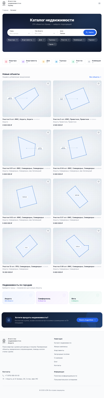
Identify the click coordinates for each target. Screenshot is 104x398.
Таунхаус (53, 40)
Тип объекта (39, 31)
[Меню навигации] (99, 3)
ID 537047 (37, 119)
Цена (61, 31)
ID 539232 (98, 266)
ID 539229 (98, 168)
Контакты (57, 365)
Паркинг (92, 40)
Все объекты (96, 77)
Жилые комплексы (60, 346)
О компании (58, 358)
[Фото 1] (76, 115)
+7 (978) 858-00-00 (10, 375)
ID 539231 (98, 217)
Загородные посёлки (61, 354)
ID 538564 (93, 119)
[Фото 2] (27, 115)
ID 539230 (48, 217)
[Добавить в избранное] (48, 83)
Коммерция (79, 40)
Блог (55, 362)
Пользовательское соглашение (65, 379)
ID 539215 (45, 266)
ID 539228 (47, 168)
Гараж (52, 44)
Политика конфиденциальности (65, 376)
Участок (65, 40)
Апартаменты (28, 40)
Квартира (13, 40)
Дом (42, 40)
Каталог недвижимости (62, 343)
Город (12, 31)
